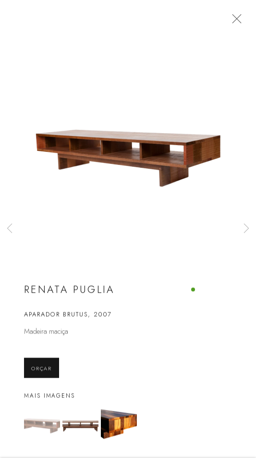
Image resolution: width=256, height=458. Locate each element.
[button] (42, 430)
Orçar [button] (41, 374)
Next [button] (246, 229)
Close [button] (239, 21)
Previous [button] (9, 229)
